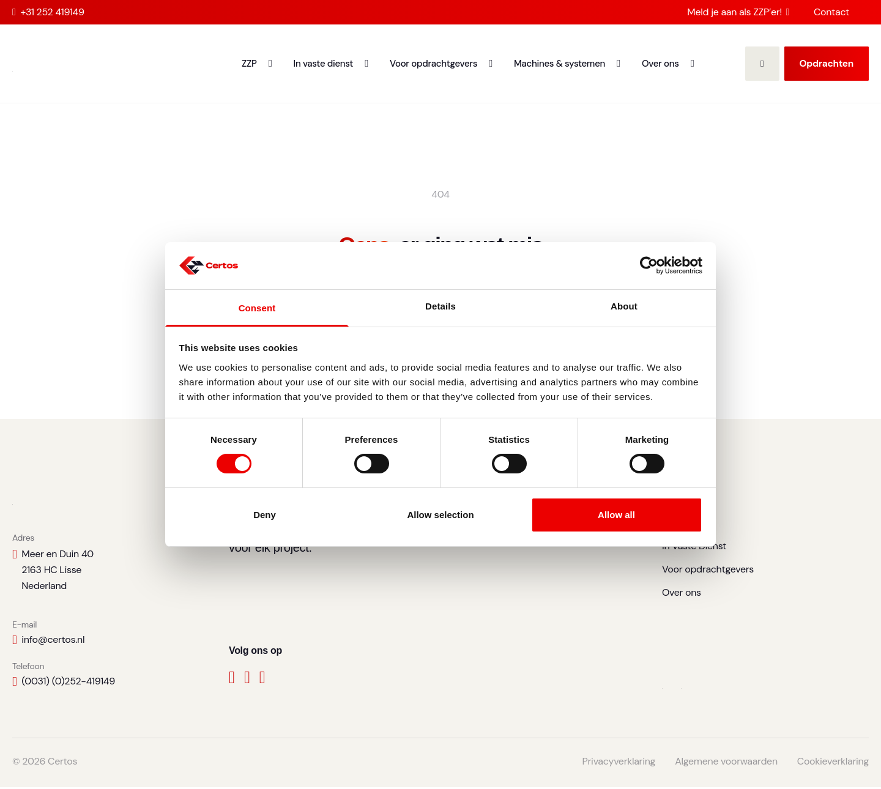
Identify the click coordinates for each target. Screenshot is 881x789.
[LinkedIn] (247, 681)
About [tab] (624, 306)
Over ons (660, 63)
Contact (831, 12)
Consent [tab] (257, 308)
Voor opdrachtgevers (433, 63)
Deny (264, 514)
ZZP (249, 63)
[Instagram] (262, 681)
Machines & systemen (559, 63)
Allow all (616, 514)
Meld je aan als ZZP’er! (738, 12)
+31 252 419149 (48, 12)
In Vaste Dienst (694, 547)
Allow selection (440, 514)
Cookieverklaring (833, 763)
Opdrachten (826, 63)
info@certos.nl (52, 641)
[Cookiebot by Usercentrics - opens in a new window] (648, 265)
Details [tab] (440, 306)
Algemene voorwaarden (726, 763)
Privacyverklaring (619, 763)
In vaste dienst (324, 63)
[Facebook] (232, 681)
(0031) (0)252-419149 (68, 682)
